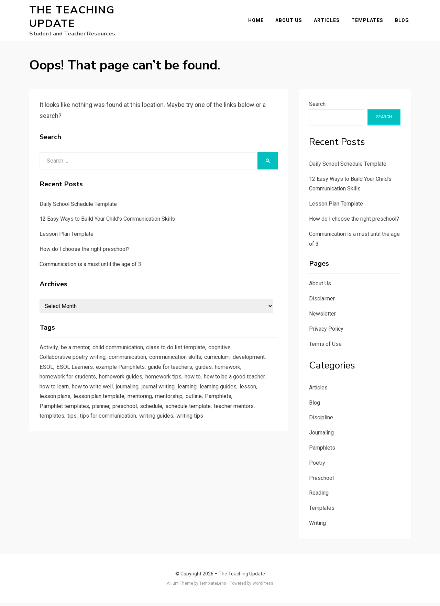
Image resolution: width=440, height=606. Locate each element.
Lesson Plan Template (67, 237)
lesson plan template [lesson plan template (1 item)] (188, 403)
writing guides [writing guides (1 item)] (58, 435)
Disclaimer (322, 302)
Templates (369, 22)
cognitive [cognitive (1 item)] (230, 351)
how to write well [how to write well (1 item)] (165, 392)
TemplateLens (212, 586)
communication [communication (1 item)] (134, 361)
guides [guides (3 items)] (247, 371)
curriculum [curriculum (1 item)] (229, 361)
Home (257, 22)
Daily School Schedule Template (78, 207)
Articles (328, 22)
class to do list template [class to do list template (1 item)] (184, 351)
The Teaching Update (72, 18)
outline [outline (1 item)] (81, 414)
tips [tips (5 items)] (170, 424)
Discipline (321, 421)
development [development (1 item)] (56, 371)
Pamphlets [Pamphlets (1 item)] (106, 414)
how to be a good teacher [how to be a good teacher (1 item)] (72, 392)
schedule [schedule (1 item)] (240, 414)
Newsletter (322, 316)
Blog (404, 22)
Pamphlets (322, 451)
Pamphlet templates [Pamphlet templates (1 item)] (149, 414)
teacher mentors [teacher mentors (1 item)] (111, 424)
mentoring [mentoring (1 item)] (231, 403)
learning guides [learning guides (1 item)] (83, 403)
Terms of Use (325, 347)
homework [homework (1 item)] (53, 382)
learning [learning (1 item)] (50, 403)
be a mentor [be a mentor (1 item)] (77, 351)
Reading (319, 496)
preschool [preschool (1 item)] (213, 414)
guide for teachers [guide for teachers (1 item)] (211, 371)
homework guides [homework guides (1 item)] (157, 382)
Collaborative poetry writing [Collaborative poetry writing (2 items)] (75, 361)
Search (317, 107)
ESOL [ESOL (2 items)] (83, 371)
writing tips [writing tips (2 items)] (93, 435)
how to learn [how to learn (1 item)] (124, 392)
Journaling (321, 436)
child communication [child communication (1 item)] (122, 351)
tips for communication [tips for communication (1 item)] (208, 424)
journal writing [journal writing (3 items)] (237, 392)
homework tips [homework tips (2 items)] (203, 382)
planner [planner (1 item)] (187, 414)
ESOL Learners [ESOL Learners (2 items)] (112, 371)
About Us (290, 22)
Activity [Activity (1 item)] (49, 351)
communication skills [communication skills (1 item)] (184, 361)
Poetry (317, 466)
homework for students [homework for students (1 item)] (100, 382)
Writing (317, 526)
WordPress (262, 586)
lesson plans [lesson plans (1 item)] (142, 403)
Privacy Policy (326, 332)
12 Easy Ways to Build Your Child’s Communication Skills (107, 222)
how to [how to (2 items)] (234, 382)
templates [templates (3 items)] (149, 424)
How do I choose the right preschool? (85, 252)
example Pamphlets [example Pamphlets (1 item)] (159, 371)
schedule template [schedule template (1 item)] (63, 424)
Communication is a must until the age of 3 (90, 267)
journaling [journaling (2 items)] (203, 392)
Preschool (321, 481)
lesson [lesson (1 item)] (114, 403)
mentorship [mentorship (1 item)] (54, 414)
